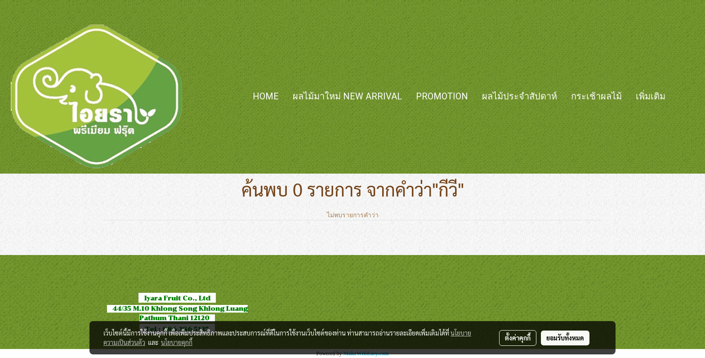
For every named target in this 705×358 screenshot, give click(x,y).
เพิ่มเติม (650, 96)
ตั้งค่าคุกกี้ (518, 338)
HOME (266, 96)
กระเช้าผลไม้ (596, 96)
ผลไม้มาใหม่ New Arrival (347, 96)
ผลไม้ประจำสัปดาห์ (519, 96)
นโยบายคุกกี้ (176, 342)
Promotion (442, 96)
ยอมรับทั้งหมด (565, 338)
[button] (686, 96)
